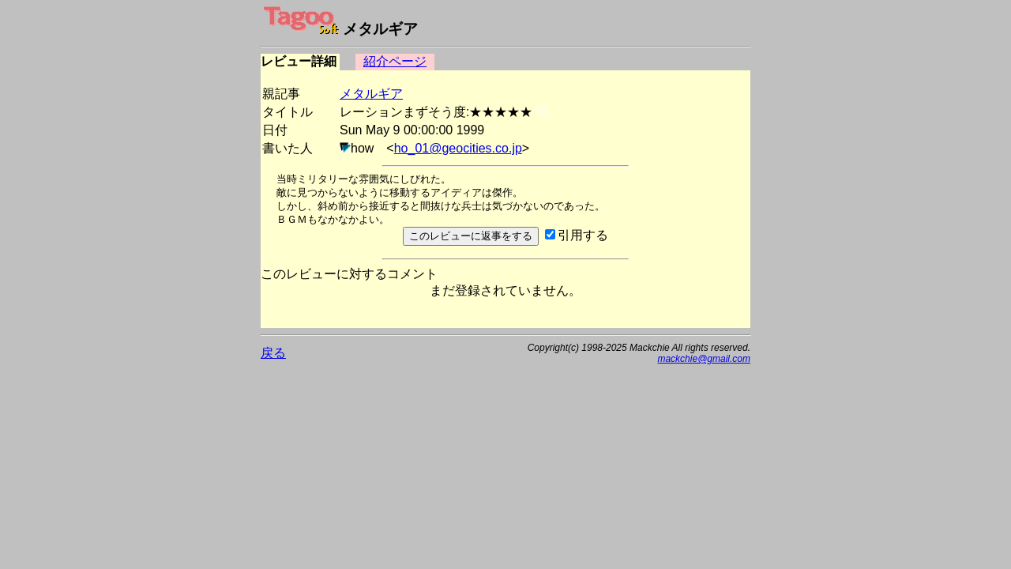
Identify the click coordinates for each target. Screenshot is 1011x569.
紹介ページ (395, 61)
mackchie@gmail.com (703, 358)
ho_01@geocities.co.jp (458, 148)
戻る (273, 353)
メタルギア (371, 93)
